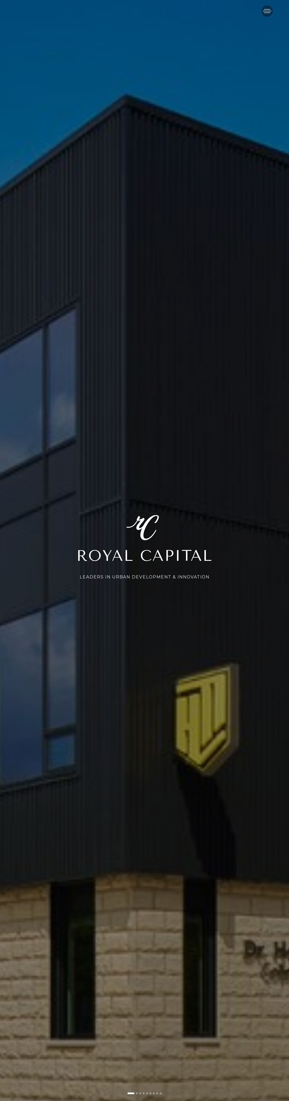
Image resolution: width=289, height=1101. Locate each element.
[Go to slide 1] (131, 1093)
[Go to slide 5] (147, 1093)
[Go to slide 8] (157, 1093)
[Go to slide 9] (161, 1093)
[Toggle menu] (267, 11)
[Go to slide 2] (137, 1093)
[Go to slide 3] (140, 1093)
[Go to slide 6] (150, 1093)
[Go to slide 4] (143, 1093)
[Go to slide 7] (154, 1093)
